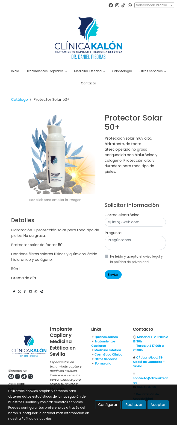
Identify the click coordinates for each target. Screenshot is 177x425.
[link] (88, 38)
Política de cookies (37, 418)
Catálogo (19, 99)
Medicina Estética (107, 350)
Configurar (108, 404)
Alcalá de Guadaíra (147, 362)
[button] (47, 71)
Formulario (103, 363)
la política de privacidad (129, 262)
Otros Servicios (105, 359)
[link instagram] (117, 5)
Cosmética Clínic (107, 354)
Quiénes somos (106, 337)
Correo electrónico (122, 215)
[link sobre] (26, 347)
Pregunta (113, 232)
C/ (138, 357)
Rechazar (134, 404)
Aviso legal (16, 384)
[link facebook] (111, 5)
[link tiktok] (123, 5)
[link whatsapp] (130, 5)
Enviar (113, 274)
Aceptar (158, 404)
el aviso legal (150, 256)
